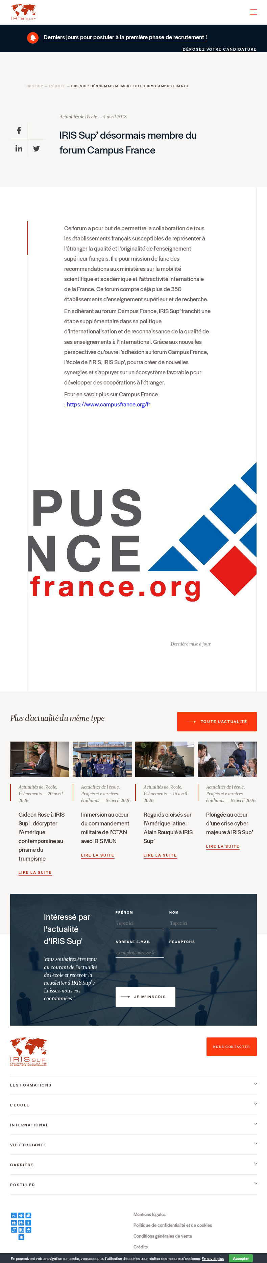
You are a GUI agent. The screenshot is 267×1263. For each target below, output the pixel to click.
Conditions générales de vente (163, 1236)
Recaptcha (182, 942)
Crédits (141, 1246)
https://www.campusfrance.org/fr (108, 404)
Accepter (241, 1258)
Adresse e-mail (133, 942)
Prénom (124, 913)
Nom (174, 913)
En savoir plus (213, 1258)
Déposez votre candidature (220, 49)
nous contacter (231, 1047)
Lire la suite (35, 872)
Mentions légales (150, 1214)
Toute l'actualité (224, 721)
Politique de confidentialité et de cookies (173, 1225)
